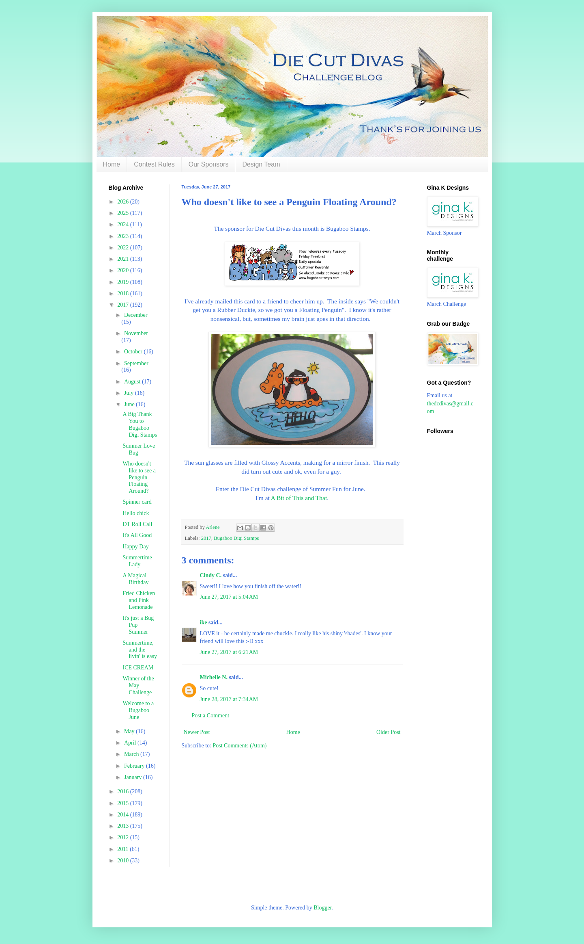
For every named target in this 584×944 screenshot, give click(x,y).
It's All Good (137, 535)
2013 (123, 826)
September (136, 363)
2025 (123, 213)
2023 (123, 236)
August (133, 382)
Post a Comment (211, 715)
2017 (206, 538)
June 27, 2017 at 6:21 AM (229, 652)
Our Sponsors (209, 164)
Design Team (261, 164)
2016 (123, 791)
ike (203, 622)
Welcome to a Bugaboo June (138, 710)
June (130, 404)
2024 (123, 224)
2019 (123, 282)
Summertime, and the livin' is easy (139, 650)
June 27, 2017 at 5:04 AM (229, 597)
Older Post (388, 732)
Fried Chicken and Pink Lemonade (138, 600)
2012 (123, 837)
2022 (123, 248)
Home (111, 164)
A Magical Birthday (135, 578)
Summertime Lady (137, 560)
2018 (123, 293)
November (136, 333)
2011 (123, 849)
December (136, 315)
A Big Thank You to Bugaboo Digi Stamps (139, 424)
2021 (123, 259)
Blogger (322, 908)
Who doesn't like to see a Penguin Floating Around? (138, 477)
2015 (123, 803)
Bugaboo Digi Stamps (236, 538)
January (133, 777)
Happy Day (135, 546)
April (130, 743)
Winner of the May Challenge (138, 685)
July (129, 393)
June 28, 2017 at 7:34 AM (229, 699)
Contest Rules (154, 164)
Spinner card (136, 502)
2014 (123, 815)
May (130, 731)
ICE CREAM (137, 668)
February (135, 766)
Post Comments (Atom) (240, 746)
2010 (123, 860)
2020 (123, 270)
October (134, 352)
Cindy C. (211, 575)
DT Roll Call (137, 524)
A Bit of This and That (299, 497)
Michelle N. (214, 677)
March (132, 754)
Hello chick (135, 513)
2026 (123, 202)
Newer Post (197, 732)
